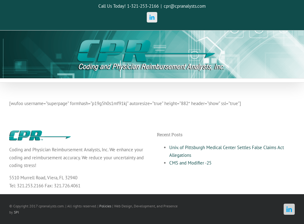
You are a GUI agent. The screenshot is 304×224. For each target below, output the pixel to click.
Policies (105, 206)
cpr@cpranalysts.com (185, 6)
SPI (16, 212)
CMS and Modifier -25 (190, 163)
